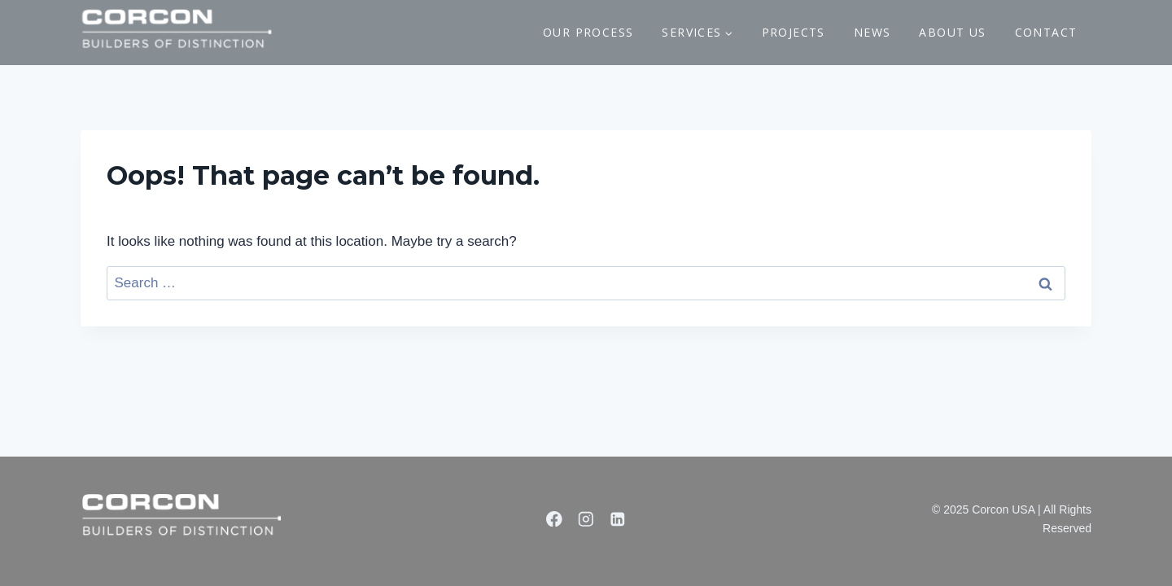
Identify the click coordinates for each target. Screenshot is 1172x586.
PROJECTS (793, 32)
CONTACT (1046, 32)
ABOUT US (952, 32)
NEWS (872, 32)
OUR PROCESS (588, 32)
